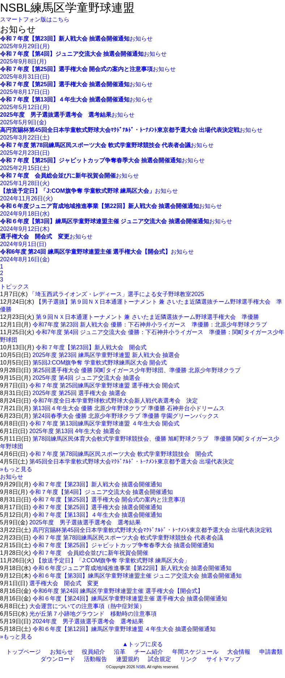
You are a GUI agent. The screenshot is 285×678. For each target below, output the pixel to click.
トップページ (23, 652)
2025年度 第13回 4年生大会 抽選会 (74, 431)
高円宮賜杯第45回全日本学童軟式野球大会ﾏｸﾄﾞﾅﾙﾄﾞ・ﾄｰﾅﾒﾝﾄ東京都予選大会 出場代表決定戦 (152, 530)
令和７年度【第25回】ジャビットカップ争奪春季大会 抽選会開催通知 (123, 545)
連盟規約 (127, 659)
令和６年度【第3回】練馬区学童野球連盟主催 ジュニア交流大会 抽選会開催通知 (137, 576)
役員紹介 (93, 652)
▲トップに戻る (142, 644)
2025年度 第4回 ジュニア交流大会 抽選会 (86, 378)
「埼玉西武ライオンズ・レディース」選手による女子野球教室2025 (116, 294)
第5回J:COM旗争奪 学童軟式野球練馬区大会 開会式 (100, 362)
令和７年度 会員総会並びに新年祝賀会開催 (90, 553)
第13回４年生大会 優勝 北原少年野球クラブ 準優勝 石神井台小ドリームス (129, 408)
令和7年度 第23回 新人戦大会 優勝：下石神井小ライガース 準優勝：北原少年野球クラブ (150, 324)
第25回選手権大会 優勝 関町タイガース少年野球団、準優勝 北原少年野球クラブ (137, 370)
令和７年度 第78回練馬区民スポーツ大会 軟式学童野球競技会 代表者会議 (128, 538)
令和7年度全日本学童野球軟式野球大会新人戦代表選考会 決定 (115, 401)
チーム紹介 (148, 652)
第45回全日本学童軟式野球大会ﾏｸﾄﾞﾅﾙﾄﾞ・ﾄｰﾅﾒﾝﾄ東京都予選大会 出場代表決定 (131, 461)
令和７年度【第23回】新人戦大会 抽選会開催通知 (97, 484)
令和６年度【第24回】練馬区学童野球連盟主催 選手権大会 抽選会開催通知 (130, 598)
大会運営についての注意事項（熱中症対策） (87, 606)
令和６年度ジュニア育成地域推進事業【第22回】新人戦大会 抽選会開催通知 (132, 568)
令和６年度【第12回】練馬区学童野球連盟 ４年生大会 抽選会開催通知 (124, 629)
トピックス (14, 286)
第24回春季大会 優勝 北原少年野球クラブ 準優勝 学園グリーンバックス (126, 416)
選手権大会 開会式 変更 (64, 583)
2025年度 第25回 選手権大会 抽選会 (79, 393)
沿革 (120, 652)
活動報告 (95, 659)
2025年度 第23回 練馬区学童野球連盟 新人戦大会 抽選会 (106, 355)
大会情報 (238, 652)
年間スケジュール (195, 652)
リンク (188, 659)
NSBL (141, 667)
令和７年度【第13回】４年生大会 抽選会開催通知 (97, 515)
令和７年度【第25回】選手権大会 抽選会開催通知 (97, 507)
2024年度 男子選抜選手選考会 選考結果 (88, 621)
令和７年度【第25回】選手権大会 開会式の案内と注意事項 (109, 499)
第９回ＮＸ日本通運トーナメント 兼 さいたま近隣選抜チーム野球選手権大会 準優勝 (147, 317)
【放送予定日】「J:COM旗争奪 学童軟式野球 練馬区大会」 (113, 560)
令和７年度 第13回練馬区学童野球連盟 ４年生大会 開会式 (104, 423)
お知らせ (11, 477)
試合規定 (159, 659)
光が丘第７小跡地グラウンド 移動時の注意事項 (93, 614)
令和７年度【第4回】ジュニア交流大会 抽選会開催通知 (101, 492)
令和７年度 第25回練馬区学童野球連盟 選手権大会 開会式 (104, 385)
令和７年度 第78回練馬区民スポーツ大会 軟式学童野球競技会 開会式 (121, 454)
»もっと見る (16, 469)
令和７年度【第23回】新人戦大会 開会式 (91, 347)
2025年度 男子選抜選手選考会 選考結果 (85, 522)
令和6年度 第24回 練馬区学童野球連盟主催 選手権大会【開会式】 (118, 591)
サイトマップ (223, 659)
